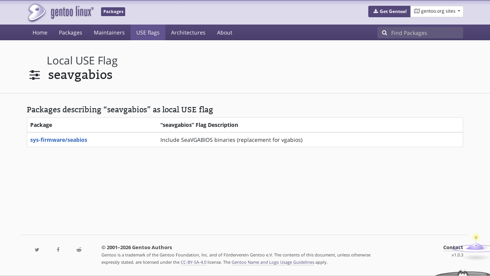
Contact (453, 247)
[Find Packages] (427, 32)
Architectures (188, 32)
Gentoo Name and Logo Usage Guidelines (273, 262)
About (224, 32)
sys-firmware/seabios (58, 139)
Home (40, 32)
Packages (70, 32)
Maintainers (109, 32)
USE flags (148, 32)
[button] (389, 11)
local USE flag (82, 60)
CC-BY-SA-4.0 (193, 262)
